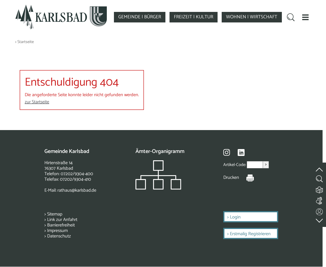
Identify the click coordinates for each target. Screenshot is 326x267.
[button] (305, 17)
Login (235, 217)
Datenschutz (59, 236)
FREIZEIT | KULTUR (193, 17)
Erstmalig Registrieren (250, 234)
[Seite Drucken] (246, 178)
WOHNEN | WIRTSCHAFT (251, 17)
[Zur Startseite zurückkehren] (61, 7)
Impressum (57, 230)
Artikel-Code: (235, 164)
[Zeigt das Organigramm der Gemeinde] (158, 188)
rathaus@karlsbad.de (76, 190)
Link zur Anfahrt (62, 219)
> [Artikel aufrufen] (266, 164)
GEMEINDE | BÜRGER (139, 17)
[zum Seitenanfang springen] (320, 167)
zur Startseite (37, 102)
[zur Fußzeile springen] (320, 219)
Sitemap (54, 214)
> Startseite (24, 42)
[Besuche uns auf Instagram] (226, 152)
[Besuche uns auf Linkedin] (241, 152)
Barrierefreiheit (61, 225)
